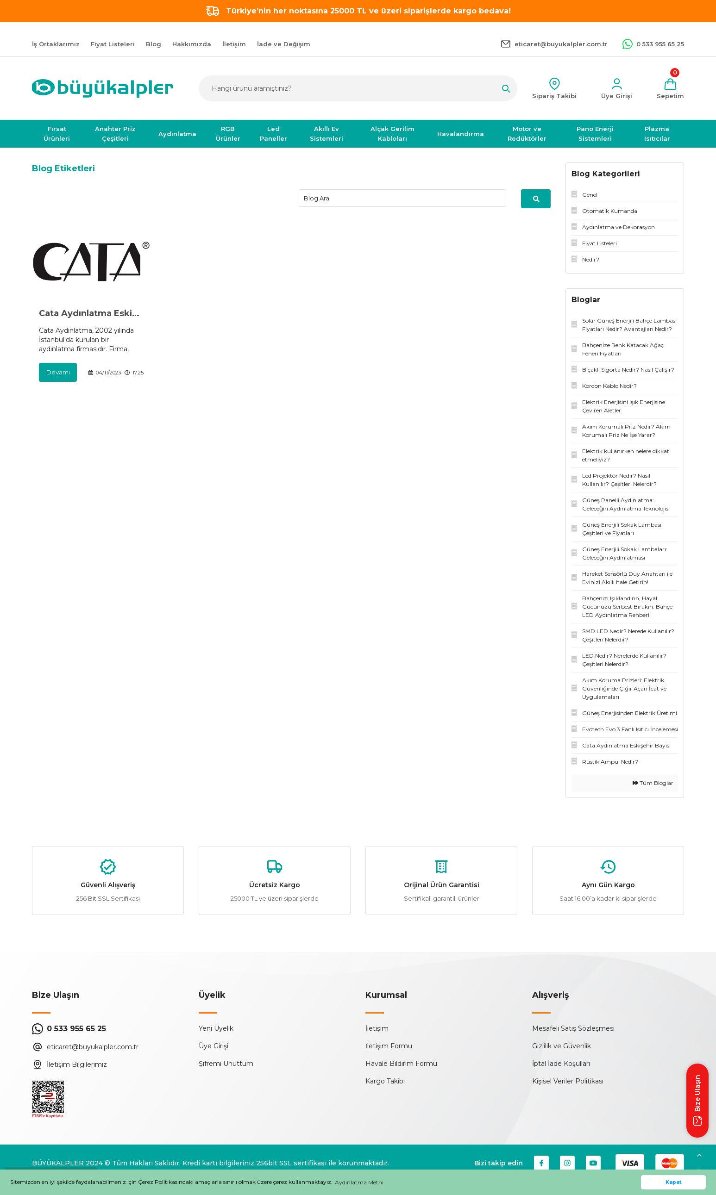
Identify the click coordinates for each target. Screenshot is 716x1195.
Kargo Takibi (385, 1081)
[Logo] (102, 88)
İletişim (377, 1028)
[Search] (358, 88)
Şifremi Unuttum (226, 1063)
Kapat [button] (674, 1182)
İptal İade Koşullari (561, 1063)
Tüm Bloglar (653, 782)
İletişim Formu (388, 1046)
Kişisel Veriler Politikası (567, 1081)
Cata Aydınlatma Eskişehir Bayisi (91, 314)
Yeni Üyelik (216, 1028)
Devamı (58, 372)
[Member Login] (616, 88)
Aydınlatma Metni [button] (359, 1182)
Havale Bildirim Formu (401, 1063)
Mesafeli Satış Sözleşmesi (573, 1028)
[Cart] (670, 88)
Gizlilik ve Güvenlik (561, 1046)
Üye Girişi (213, 1046)
